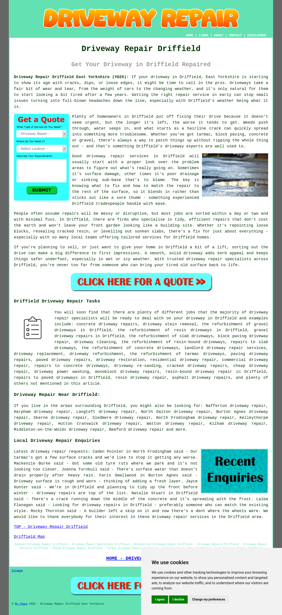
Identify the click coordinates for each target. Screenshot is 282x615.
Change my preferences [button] (208, 599)
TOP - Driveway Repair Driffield (51, 527)
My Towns (21, 604)
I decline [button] (178, 599)
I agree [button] (160, 599)
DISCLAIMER (256, 35)
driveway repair (146, 429)
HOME (189, 35)
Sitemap (17, 570)
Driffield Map (29, 536)
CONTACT (235, 35)
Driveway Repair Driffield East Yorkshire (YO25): (71, 77)
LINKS (203, 35)
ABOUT (218, 35)
